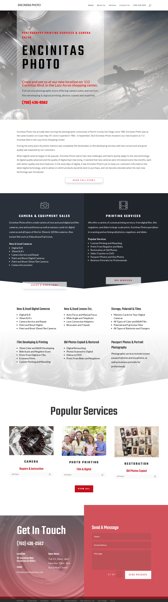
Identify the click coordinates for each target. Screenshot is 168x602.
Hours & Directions (45, 285)
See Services (123, 280)
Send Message (138, 580)
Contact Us (124, 5)
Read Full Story (84, 180)
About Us (101, 5)
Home (90, 5)
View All (84, 488)
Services (112, 5)
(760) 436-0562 (139, 5)
